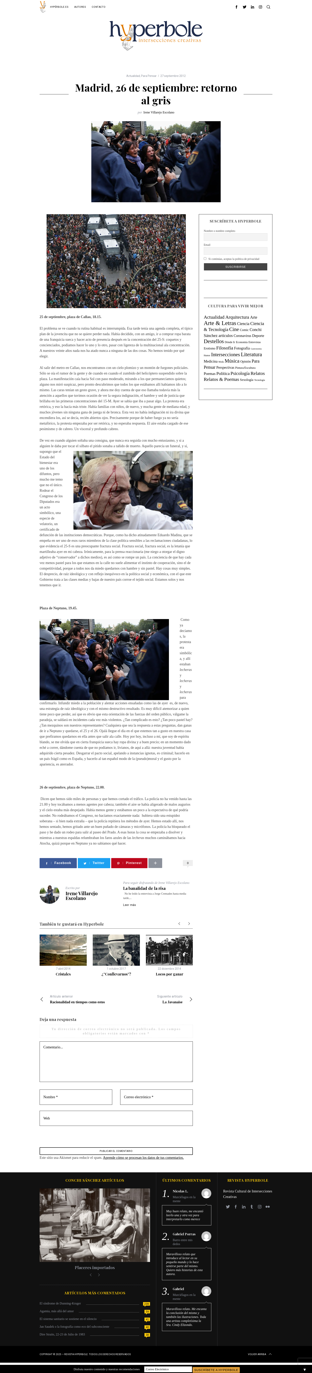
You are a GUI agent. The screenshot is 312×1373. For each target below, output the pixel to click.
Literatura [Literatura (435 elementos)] (251, 354)
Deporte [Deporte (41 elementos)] (258, 336)
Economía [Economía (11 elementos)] (242, 342)
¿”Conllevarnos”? (116, 974)
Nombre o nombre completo (219, 230)
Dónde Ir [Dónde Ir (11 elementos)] (230, 342)
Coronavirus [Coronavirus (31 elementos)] (242, 336)
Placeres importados (95, 1269)
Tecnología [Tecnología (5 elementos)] (259, 380)
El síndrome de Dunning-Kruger (60, 1305)
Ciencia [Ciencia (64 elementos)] (243, 323)
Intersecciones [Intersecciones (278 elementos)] (225, 354)
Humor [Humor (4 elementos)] (207, 355)
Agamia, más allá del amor (57, 1313)
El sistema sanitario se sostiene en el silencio (68, 1321)
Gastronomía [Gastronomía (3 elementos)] (256, 349)
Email (207, 244)
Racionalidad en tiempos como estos (78, 999)
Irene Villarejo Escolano (158, 112)
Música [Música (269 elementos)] (232, 361)
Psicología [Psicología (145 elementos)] (240, 373)
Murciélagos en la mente (184, 1201)
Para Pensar (149, 75)
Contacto (98, 7)
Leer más (129, 905)
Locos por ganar (169, 974)
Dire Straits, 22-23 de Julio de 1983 (62, 1336)
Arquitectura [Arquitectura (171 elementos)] (237, 317)
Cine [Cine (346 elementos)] (234, 329)
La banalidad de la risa (144, 888)
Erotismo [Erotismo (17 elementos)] (209, 348)
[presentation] (67, 1139)
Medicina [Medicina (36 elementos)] (210, 361)
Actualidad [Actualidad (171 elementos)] (214, 317)
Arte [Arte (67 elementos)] (253, 317)
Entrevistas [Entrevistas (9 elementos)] (255, 342)
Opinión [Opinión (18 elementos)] (245, 361)
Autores (80, 7)
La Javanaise (154, 999)
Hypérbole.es (59, 7)
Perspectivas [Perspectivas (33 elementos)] (225, 368)
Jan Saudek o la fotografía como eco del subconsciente (74, 1328)
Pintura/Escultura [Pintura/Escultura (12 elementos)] (245, 367)
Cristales (63, 974)
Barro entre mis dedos (183, 1244)
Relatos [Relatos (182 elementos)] (258, 373)
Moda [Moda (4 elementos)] (221, 362)
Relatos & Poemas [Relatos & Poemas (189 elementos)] (221, 379)
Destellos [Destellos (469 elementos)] (214, 341)
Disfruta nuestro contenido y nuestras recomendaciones (107, 1368)
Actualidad (133, 75)
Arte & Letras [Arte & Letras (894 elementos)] (220, 323)
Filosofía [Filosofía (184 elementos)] (224, 347)
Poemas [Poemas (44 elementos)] (209, 374)
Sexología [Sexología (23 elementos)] (246, 380)
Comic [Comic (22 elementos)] (244, 330)
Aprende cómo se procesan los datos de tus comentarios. (143, 1160)
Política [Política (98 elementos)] (223, 373)
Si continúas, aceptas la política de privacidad (231, 258)
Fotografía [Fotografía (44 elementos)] (242, 348)
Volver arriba (260, 1356)
